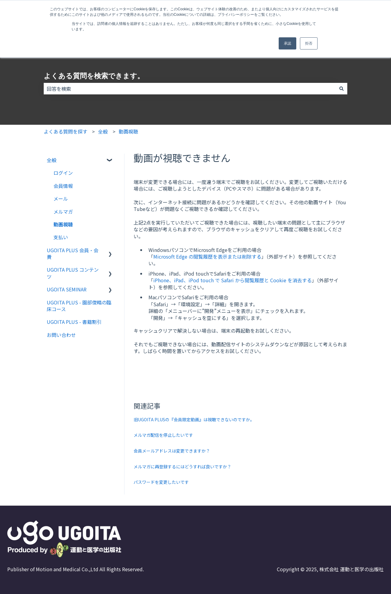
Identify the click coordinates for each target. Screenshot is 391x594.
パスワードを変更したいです (161, 482)
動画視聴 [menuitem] (63, 224)
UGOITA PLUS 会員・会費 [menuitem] (72, 253)
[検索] (341, 88)
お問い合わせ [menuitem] (61, 334)
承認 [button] (287, 43)
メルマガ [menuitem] (63, 211)
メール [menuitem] (60, 198)
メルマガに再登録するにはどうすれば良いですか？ (182, 466)
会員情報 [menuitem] (63, 185)
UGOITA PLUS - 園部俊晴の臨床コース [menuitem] (79, 306)
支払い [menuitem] (60, 237)
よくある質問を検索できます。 (94, 76)
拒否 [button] (308, 43)
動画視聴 (128, 131)
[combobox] (190, 88)
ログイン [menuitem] (63, 172)
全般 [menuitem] (51, 160)
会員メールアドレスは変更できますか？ (172, 451)
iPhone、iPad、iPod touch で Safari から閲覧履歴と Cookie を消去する (232, 280)
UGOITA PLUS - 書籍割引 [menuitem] (74, 321)
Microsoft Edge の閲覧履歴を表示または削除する (207, 256)
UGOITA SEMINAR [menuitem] (67, 289)
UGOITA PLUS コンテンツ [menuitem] (73, 273)
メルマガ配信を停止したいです (163, 435)
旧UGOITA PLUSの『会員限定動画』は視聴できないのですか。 (194, 419)
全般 (103, 131)
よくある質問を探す (65, 131)
